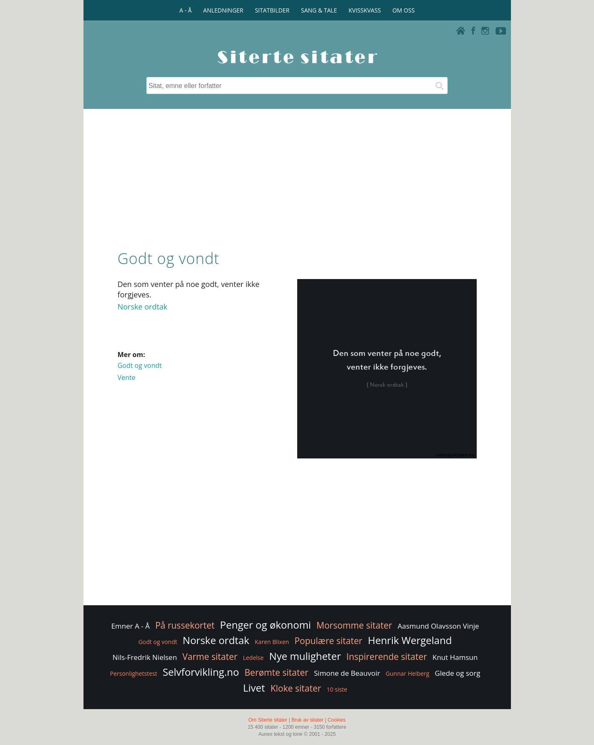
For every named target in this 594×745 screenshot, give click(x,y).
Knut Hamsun (455, 657)
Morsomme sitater (354, 625)
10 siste (336, 689)
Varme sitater (210, 656)
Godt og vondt (139, 365)
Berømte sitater (276, 672)
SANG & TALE (319, 10)
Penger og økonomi (265, 625)
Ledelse (253, 658)
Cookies (337, 720)
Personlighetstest (133, 673)
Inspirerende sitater (386, 656)
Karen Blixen (272, 642)
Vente (126, 377)
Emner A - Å (130, 626)
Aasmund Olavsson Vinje (438, 626)
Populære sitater (328, 641)
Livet (254, 688)
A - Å (185, 10)
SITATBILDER (272, 10)
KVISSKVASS (365, 10)
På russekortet (185, 625)
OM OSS (403, 10)
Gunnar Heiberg (408, 673)
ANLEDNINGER (223, 10)
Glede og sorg (457, 673)
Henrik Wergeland (410, 640)
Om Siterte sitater (267, 720)
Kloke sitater (295, 688)
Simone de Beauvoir (347, 673)
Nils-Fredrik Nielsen (145, 657)
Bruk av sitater (307, 720)
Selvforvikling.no (201, 672)
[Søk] (439, 85)
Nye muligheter (305, 656)
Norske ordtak (142, 307)
